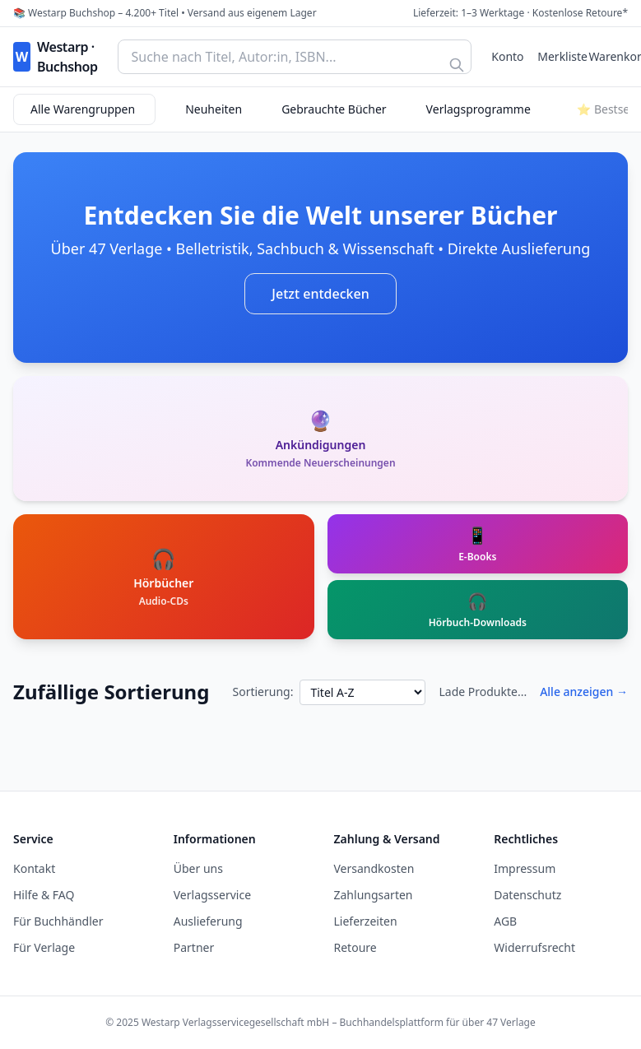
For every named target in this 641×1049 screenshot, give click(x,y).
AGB (505, 921)
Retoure (355, 947)
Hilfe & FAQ (43, 895)
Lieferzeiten (365, 921)
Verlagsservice (212, 895)
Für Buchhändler (58, 921)
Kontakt (34, 868)
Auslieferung (208, 921)
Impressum (524, 868)
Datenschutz (527, 895)
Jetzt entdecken (320, 294)
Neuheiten (213, 109)
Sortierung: (262, 691)
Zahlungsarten (373, 895)
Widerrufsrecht (534, 947)
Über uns (198, 868)
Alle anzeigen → (584, 691)
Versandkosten (374, 868)
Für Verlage (44, 947)
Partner (194, 947)
